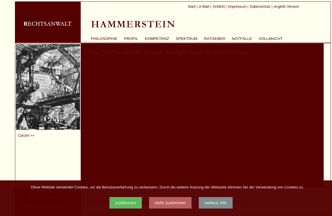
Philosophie (104, 38)
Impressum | (238, 6)
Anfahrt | (220, 6)
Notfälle (242, 38)
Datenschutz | (261, 6)
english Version (286, 6)
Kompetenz (157, 38)
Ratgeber (214, 38)
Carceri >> (26, 136)
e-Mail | (205, 6)
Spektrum (187, 38)
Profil (131, 38)
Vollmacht (271, 38)
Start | (193, 6)
